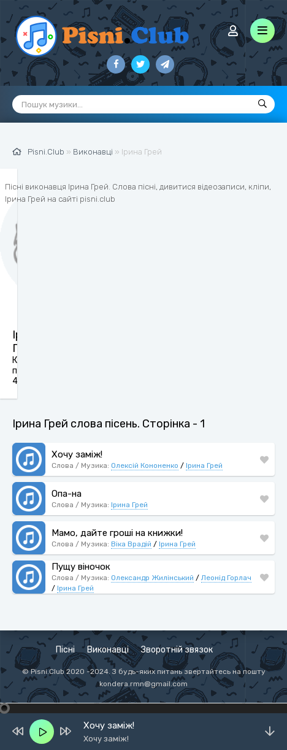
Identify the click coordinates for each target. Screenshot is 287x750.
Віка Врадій (131, 544)
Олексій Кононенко (144, 465)
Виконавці (108, 650)
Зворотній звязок (177, 650)
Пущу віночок (81, 566)
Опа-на (67, 493)
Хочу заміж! (77, 454)
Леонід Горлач (226, 577)
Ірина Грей (204, 465)
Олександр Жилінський (152, 577)
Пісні (65, 650)
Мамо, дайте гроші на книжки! (117, 532)
